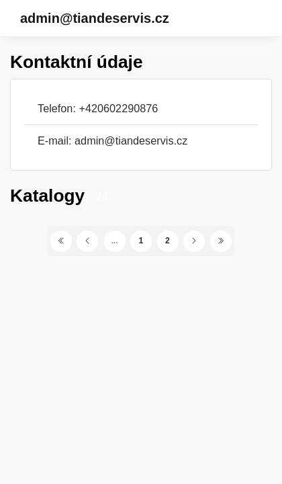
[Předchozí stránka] (87, 241)
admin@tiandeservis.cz (94, 18)
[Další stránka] (194, 241)
